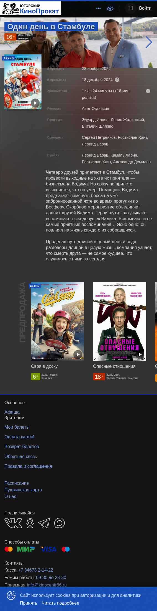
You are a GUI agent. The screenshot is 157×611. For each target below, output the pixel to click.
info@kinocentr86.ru (47, 585)
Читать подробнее (60, 603)
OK (30, 523)
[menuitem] (99, 8)
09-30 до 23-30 (51, 577)
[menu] (82, 8)
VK (13, 523)
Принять (28, 603)
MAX (59, 523)
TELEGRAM (44, 523)
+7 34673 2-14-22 (35, 570)
